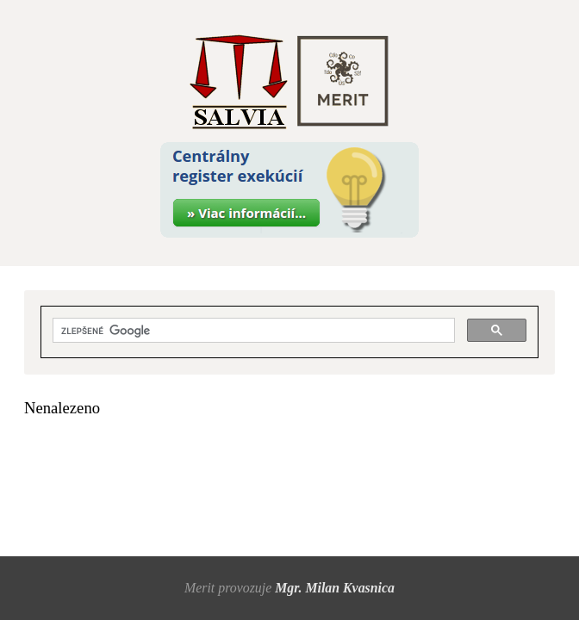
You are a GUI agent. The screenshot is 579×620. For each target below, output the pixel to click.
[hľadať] (252, 330)
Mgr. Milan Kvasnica (335, 587)
